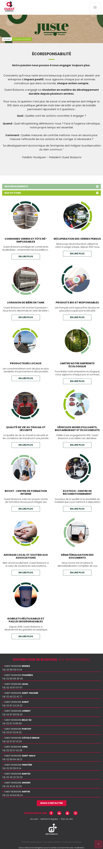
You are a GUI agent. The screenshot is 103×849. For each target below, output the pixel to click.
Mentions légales (49, 819)
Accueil (34, 819)
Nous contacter (51, 803)
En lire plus (26, 256)
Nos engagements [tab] (51, 186)
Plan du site (67, 819)
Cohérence (76, 842)
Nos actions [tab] (51, 193)
